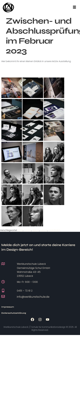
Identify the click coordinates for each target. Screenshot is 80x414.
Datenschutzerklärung (32, 307)
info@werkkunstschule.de (33, 297)
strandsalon (54, 230)
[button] (74, 8)
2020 (20, 230)
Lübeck (43, 230)
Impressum (7, 307)
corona (27, 230)
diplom (35, 230)
